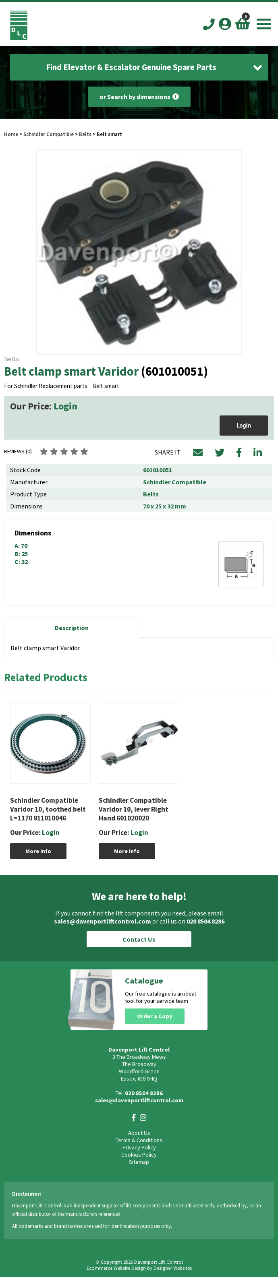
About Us (139, 1132)
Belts (85, 134)
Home (11, 134)
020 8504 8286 (205, 921)
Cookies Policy (139, 1154)
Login (65, 406)
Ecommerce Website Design (116, 1268)
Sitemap (139, 1161)
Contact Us (139, 939)
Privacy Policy (139, 1147)
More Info (38, 851)
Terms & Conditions (139, 1140)
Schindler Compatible (48, 134)
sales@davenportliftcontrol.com (102, 921)
